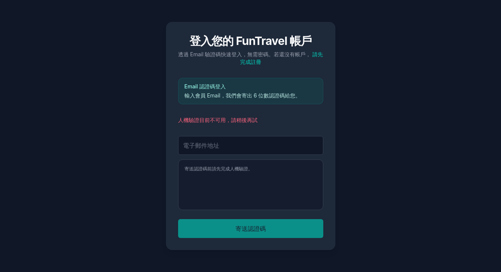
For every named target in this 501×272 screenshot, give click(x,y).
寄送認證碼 (251, 228)
